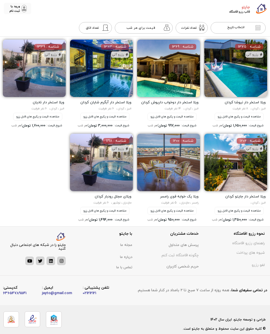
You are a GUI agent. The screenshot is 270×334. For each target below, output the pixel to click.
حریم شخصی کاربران (182, 266)
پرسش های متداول (184, 245)
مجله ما (126, 245)
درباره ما (126, 257)
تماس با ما (124, 267)
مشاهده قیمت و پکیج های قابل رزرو (239, 116)
